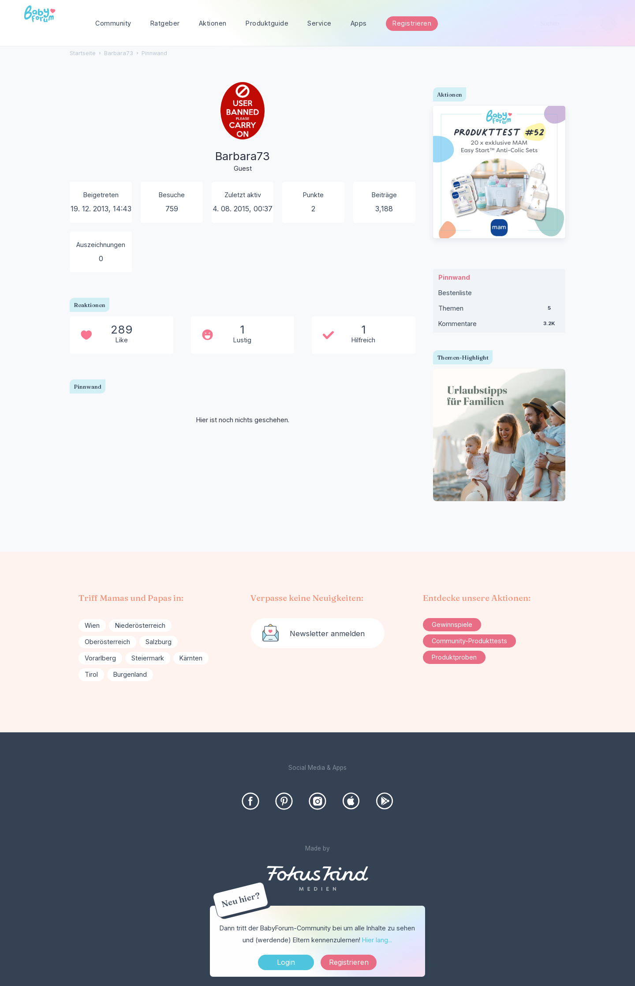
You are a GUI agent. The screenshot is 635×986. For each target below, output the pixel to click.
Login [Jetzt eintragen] (286, 962)
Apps (359, 23)
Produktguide (267, 23)
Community (113, 23)
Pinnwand (454, 277)
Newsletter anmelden (327, 633)
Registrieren (411, 23)
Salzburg (159, 641)
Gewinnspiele (452, 624)
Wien (92, 625)
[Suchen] (608, 23)
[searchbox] (574, 23)
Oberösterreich (107, 641)
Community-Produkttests (469, 641)
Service (319, 23)
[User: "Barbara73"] (242, 134)
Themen (499, 310)
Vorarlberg (100, 658)
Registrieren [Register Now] (349, 962)
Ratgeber (165, 23)
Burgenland (130, 674)
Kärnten (190, 658)
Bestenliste (455, 292)
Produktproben (454, 657)
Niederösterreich (140, 625)
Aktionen (213, 23)
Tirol (91, 674)
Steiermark (147, 658)
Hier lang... (377, 940)
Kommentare (499, 325)
